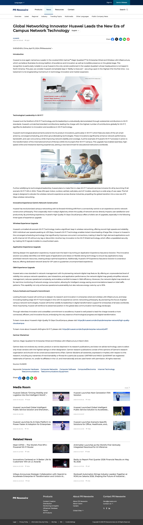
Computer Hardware (30, 369)
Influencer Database (50, 508)
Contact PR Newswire (114, 496)
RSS (61, 522)
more (127, 388)
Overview (17, 16)
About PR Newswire (83, 496)
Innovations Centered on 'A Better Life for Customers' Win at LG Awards (32, 461)
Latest (26, 16)
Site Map (54, 522)
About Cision (77, 504)
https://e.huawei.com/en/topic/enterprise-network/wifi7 (85, 329)
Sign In (109, 2)
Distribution (47, 504)
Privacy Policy (23, 522)
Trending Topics (56, 16)
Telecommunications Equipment (54, 372)
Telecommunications (30, 372)
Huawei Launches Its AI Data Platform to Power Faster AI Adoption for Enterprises (32, 423)
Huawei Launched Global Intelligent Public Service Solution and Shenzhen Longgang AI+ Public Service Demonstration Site (30, 408)
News (48, 10)
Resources (59, 10)
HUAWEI (16, 38)
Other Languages (82, 16)
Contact (71, 10)
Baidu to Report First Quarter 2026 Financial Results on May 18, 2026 (101, 461)
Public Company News (100, 16)
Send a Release (121, 2)
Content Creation (49, 501)
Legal (14, 522)
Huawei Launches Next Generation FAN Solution (92, 394)
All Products (47, 513)
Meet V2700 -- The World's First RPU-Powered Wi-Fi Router (30, 446)
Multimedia (69, 16)
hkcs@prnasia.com (110, 501)
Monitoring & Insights (51, 506)
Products (38, 10)
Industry (44, 16)
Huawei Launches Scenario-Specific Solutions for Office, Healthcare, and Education (90, 423)
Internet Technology (106, 369)
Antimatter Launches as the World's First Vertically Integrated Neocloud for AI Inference (97, 446)
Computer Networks (49, 369)
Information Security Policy (39, 522)
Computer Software (68, 369)
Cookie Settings (70, 522)
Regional (35, 16)
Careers (75, 506)
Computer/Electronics (87, 369)
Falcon (45, 510)
